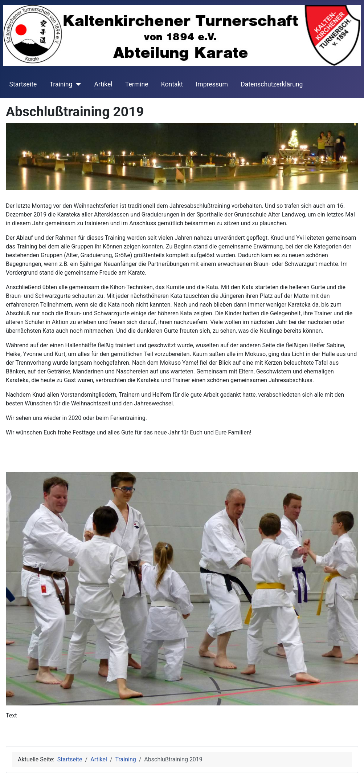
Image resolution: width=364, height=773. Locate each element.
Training (60, 84)
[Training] (76, 84)
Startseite (23, 84)
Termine (136, 84)
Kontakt (172, 84)
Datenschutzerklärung (272, 84)
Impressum (212, 84)
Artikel (103, 84)
